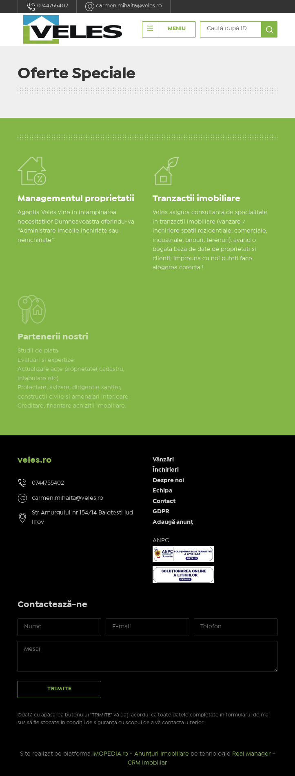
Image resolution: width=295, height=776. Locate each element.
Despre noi (168, 480)
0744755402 (47, 6)
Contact (164, 501)
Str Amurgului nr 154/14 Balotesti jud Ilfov (82, 517)
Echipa (162, 490)
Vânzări (163, 459)
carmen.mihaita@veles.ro (123, 6)
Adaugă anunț (173, 522)
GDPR (161, 511)
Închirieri (166, 470)
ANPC (161, 540)
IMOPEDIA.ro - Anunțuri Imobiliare (140, 754)
